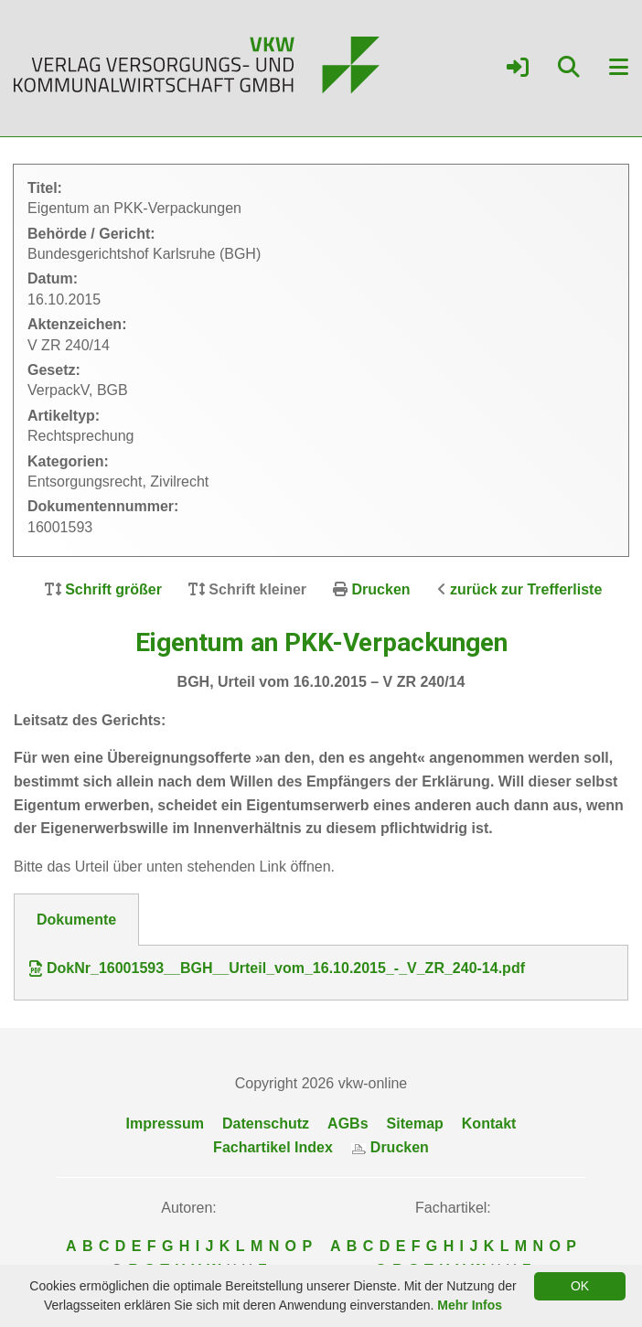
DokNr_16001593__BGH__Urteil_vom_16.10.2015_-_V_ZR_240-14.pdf (277, 968)
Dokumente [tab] (76, 919)
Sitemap (415, 1123)
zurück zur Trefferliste (526, 589)
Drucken (381, 589)
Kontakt (489, 1123)
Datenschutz (265, 1123)
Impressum (165, 1123)
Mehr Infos (469, 1305)
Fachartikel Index (273, 1147)
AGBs (347, 1123)
